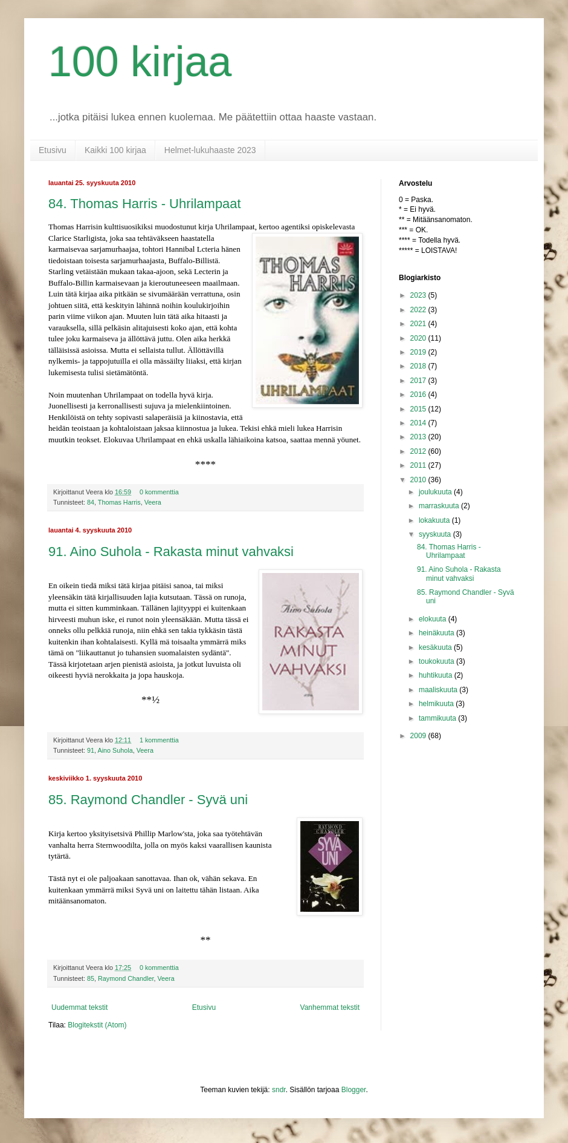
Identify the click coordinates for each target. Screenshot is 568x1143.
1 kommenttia (159, 740)
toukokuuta (437, 661)
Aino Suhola (114, 750)
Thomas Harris (119, 502)
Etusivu (52, 150)
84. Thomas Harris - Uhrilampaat (144, 203)
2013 (419, 437)
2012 (419, 451)
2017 (419, 380)
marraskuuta (440, 506)
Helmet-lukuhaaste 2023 (210, 150)
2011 (419, 465)
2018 (419, 366)
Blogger (353, 1090)
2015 (419, 409)
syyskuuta (436, 534)
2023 (419, 295)
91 (90, 750)
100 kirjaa (140, 61)
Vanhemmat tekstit (330, 1007)
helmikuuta (437, 703)
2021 (419, 323)
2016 (419, 394)
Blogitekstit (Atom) (97, 1025)
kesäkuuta (436, 647)
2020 (419, 338)
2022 (419, 310)
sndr (279, 1090)
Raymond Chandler (125, 978)
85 (90, 978)
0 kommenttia (159, 492)
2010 (419, 480)
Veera (152, 502)
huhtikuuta (436, 675)
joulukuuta (436, 492)
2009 (419, 736)
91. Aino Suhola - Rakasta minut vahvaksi (171, 551)
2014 (419, 423)
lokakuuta (435, 520)
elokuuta (433, 619)
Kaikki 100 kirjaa (115, 150)
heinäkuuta (437, 633)
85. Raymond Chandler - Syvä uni (148, 799)
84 (90, 502)
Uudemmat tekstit (79, 1007)
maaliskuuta (439, 690)
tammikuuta (438, 718)
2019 (419, 352)
